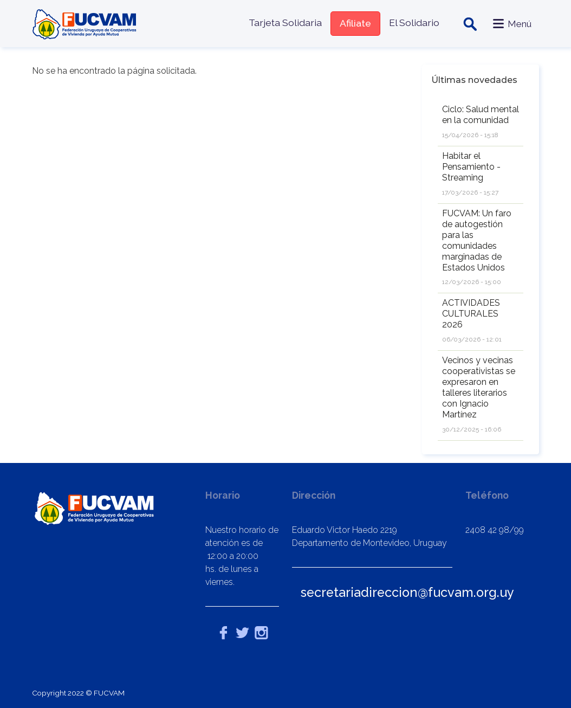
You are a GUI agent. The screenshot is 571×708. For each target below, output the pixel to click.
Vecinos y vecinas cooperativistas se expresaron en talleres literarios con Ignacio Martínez (478, 387)
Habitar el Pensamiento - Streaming (471, 167)
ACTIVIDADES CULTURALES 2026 (471, 314)
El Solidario (413, 22)
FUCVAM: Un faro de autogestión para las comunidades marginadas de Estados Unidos (476, 240)
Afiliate (355, 23)
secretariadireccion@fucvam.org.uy (407, 592)
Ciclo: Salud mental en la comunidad (480, 114)
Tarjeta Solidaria (284, 22)
